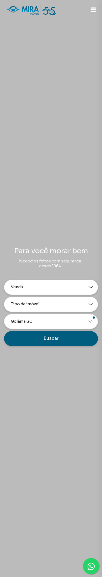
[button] (93, 9)
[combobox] (51, 321)
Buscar (51, 338)
